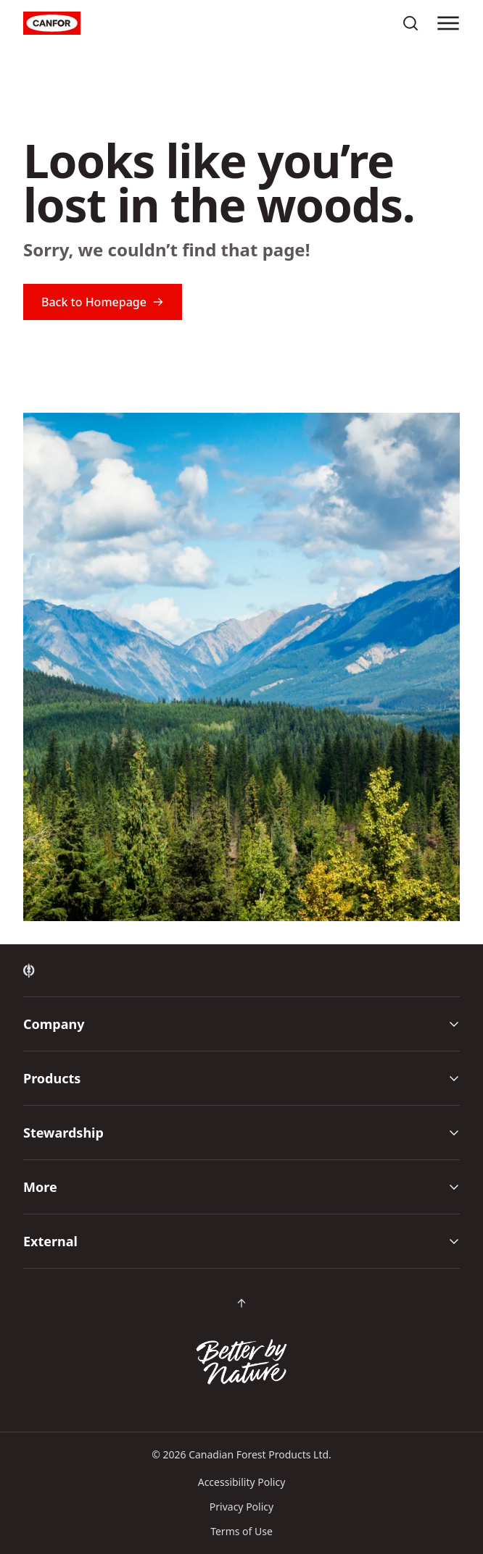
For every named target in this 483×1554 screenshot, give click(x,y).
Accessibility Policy (242, 1482)
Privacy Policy (241, 1506)
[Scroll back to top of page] (241, 1303)
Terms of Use (241, 1531)
